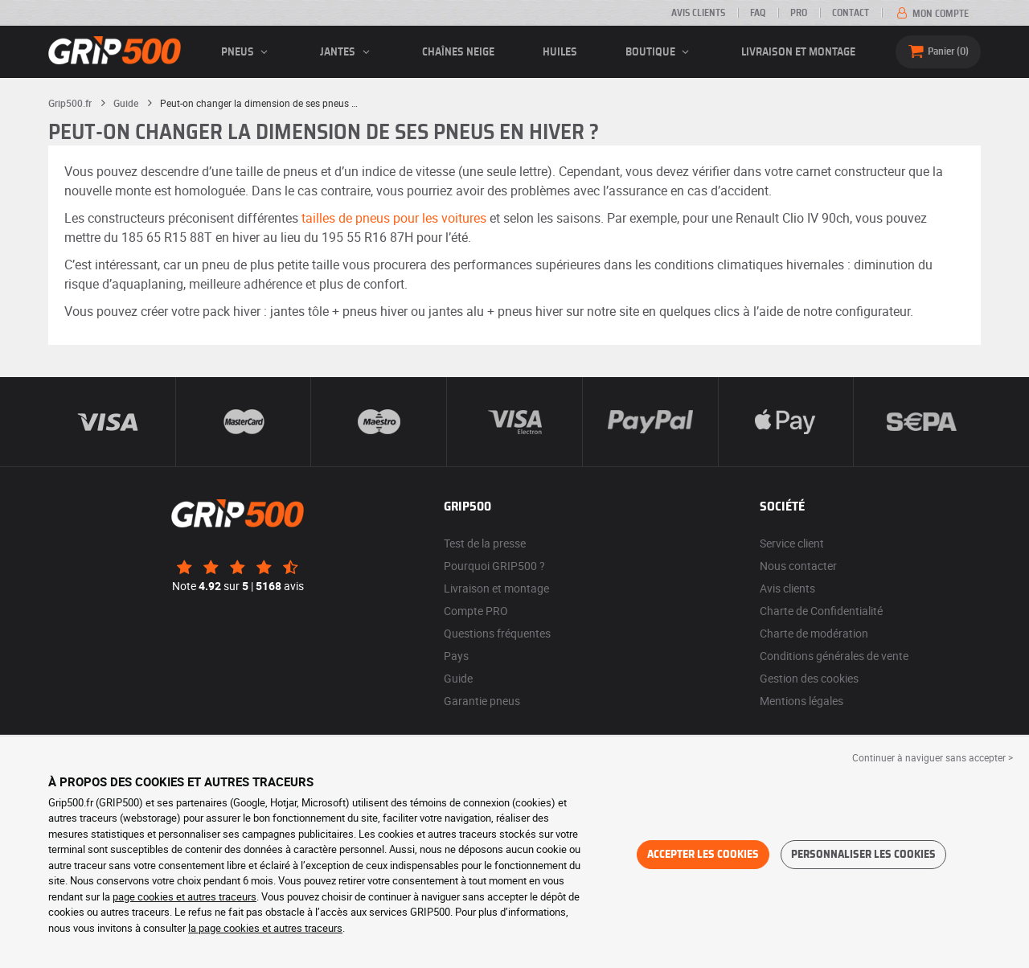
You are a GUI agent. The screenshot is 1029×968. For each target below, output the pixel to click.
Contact (850, 13)
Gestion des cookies (809, 678)
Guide (458, 678)
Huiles (560, 52)
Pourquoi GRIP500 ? (494, 565)
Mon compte (931, 13)
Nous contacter (798, 565)
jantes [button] (347, 52)
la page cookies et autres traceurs (265, 928)
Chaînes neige (458, 52)
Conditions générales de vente (834, 655)
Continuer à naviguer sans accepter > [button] (932, 757)
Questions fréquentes (497, 633)
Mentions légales (801, 700)
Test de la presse (485, 543)
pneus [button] (247, 52)
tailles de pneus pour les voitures (393, 218)
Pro (798, 13)
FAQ (757, 13)
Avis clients (698, 13)
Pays (456, 655)
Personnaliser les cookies (863, 854)
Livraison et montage (798, 52)
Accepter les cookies (703, 854)
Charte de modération (814, 633)
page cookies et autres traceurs (184, 896)
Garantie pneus (482, 700)
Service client (792, 543)
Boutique (659, 52)
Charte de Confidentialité (821, 610)
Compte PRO (476, 610)
